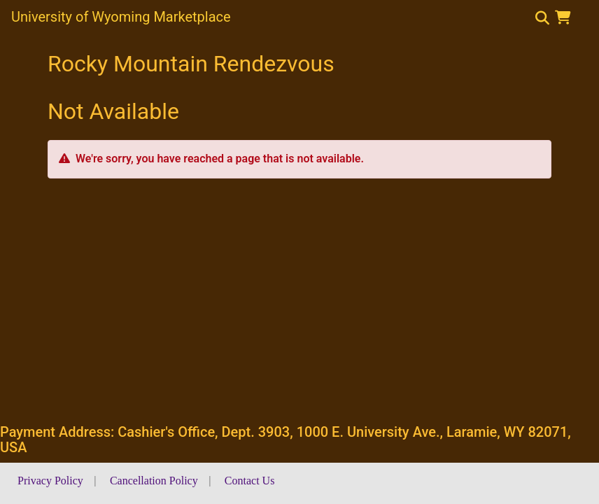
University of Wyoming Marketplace (121, 16)
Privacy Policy (50, 480)
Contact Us (250, 480)
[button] (566, 17)
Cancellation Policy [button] (154, 480)
